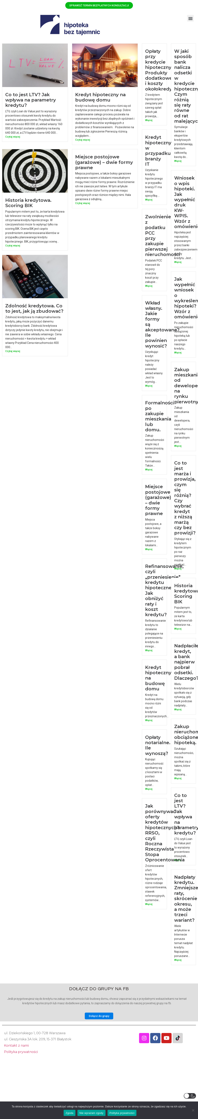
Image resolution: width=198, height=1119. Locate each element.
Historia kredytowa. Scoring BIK (28, 203)
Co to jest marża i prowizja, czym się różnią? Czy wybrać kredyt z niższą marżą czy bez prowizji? (185, 505)
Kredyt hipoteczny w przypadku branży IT (158, 153)
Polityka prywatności (21, 1052)
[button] (190, 18)
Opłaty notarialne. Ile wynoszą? (166, 758)
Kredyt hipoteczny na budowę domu (100, 97)
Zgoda (69, 1113)
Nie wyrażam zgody (91, 1113)
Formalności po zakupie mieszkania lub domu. (159, 423)
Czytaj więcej (12, 136)
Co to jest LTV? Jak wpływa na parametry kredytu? (30, 100)
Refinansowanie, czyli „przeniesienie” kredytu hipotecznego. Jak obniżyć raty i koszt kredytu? (164, 598)
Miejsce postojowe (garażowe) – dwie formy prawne (104, 162)
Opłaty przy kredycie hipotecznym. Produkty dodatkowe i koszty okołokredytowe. (165, 70)
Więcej (148, 120)
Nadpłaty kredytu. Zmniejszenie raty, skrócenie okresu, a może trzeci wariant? (181, 913)
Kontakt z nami (16, 1045)
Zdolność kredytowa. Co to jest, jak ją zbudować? (34, 308)
